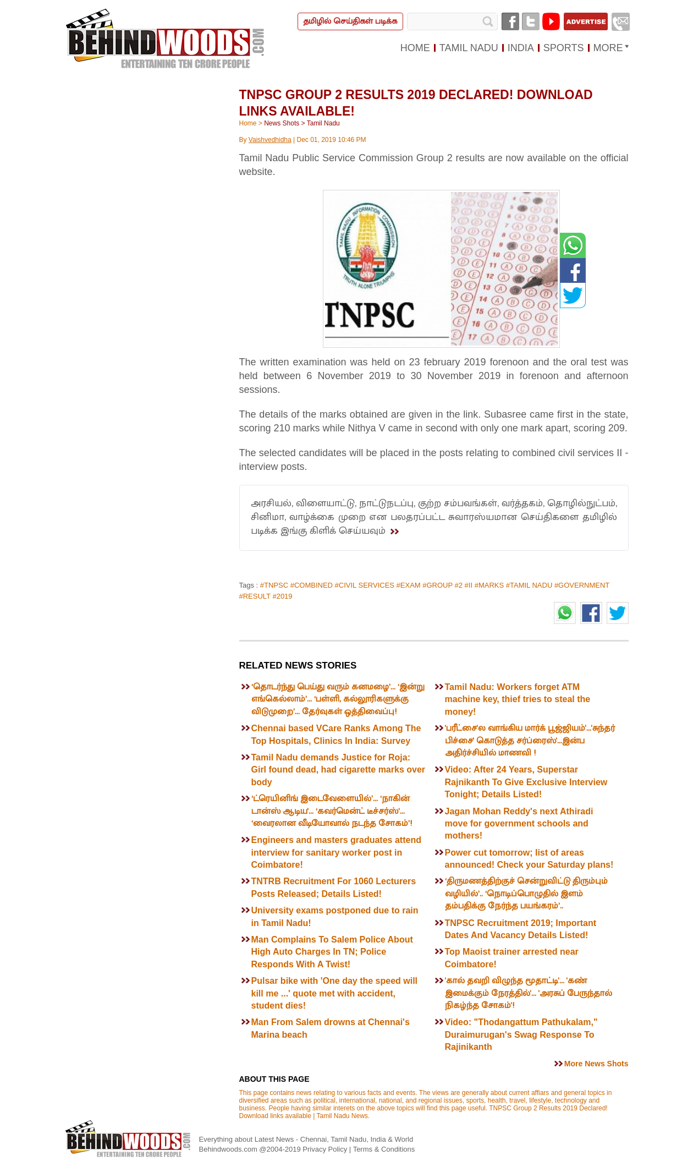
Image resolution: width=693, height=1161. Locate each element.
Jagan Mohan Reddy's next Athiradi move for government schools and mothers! (519, 824)
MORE (608, 48)
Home (248, 123)
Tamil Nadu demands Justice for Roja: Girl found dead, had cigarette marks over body (338, 770)
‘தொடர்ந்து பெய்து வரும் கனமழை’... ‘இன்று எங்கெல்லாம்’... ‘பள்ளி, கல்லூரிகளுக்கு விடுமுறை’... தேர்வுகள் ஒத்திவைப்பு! (338, 699)
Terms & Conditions (384, 1149)
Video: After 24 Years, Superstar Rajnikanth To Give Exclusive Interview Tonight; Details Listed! (526, 782)
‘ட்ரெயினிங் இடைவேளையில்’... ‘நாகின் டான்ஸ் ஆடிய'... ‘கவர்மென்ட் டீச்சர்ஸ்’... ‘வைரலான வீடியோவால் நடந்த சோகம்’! (331, 811)
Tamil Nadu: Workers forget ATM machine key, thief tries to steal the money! (518, 699)
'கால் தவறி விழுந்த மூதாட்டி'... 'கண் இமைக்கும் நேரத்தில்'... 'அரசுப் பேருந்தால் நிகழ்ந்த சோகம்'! (528, 993)
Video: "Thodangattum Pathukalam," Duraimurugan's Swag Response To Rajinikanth (521, 1034)
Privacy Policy (325, 1149)
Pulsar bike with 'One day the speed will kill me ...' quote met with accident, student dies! (334, 993)
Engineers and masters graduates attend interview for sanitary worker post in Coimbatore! (336, 852)
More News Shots (596, 1063)
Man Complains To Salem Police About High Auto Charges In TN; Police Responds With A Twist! (332, 952)
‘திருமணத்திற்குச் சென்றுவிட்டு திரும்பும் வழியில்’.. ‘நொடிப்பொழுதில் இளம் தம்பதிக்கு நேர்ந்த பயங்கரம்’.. (526, 893)
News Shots (281, 123)
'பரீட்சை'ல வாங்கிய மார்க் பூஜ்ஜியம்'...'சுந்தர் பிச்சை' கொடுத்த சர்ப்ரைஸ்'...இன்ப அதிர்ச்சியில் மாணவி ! (530, 740)
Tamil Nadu (323, 123)
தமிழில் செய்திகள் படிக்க (350, 21)
